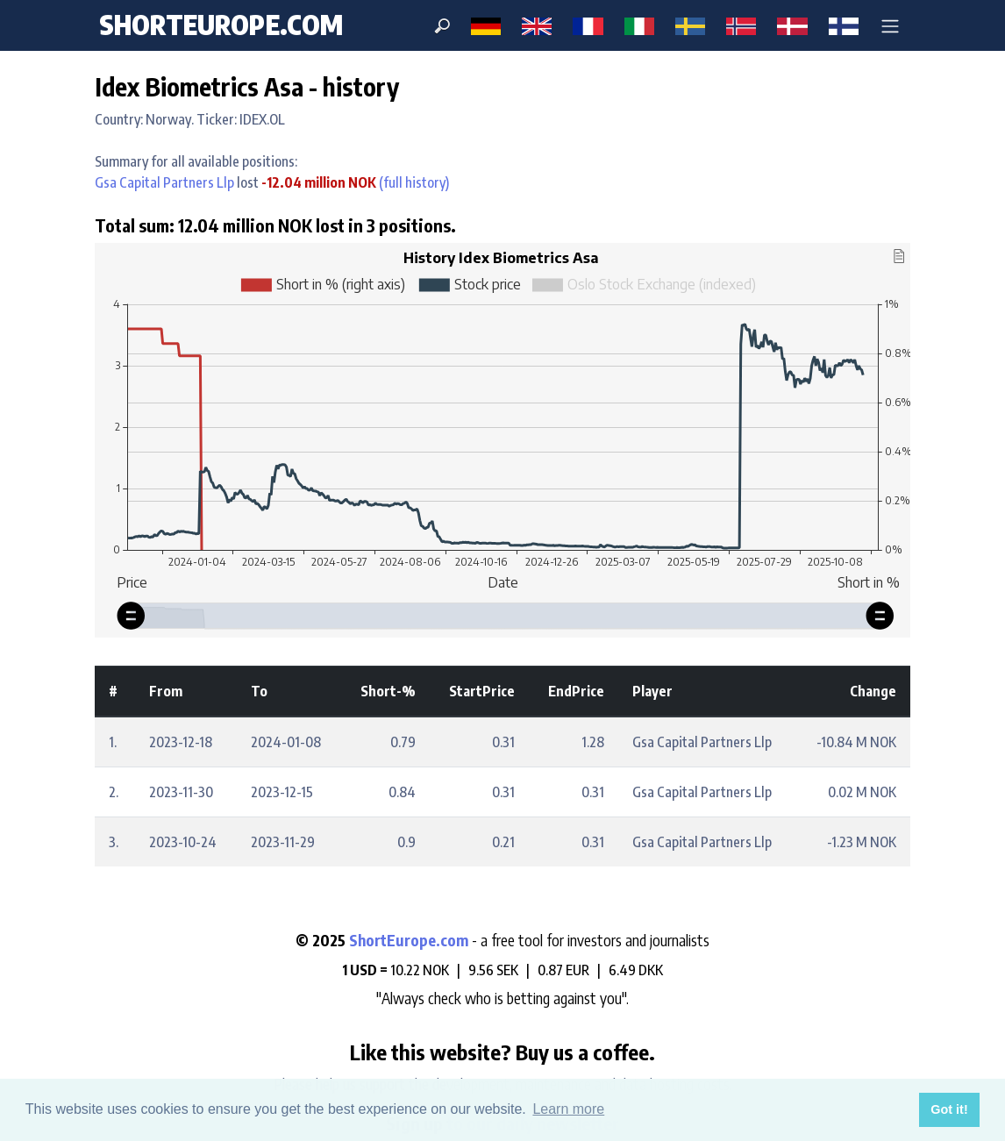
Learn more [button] (568, 1109)
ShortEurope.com (410, 940)
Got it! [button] (948, 1109)
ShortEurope (221, 24)
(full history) (412, 182)
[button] (890, 25)
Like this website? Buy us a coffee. (502, 1051)
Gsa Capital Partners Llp (164, 182)
